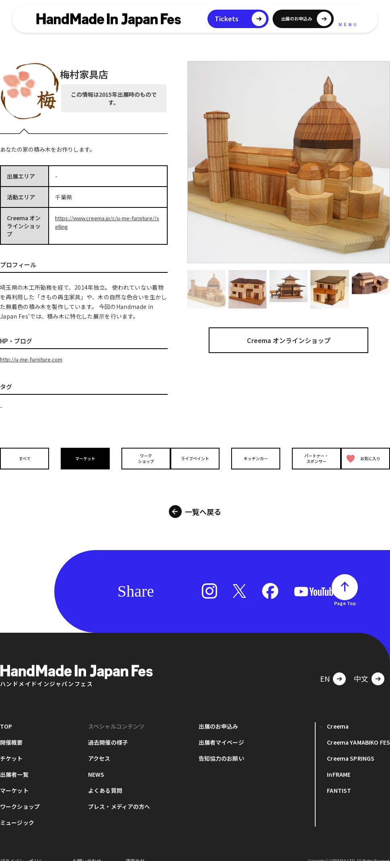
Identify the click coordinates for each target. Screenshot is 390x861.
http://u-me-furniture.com (36, 359)
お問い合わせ (86, 848)
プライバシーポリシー (24, 848)
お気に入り (363, 458)
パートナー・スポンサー (308, 458)
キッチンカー (251, 458)
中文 (361, 666)
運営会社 (135, 848)
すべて (25, 458)
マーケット (82, 458)
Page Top (345, 591)
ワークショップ (138, 458)
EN (325, 666)
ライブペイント (195, 458)
